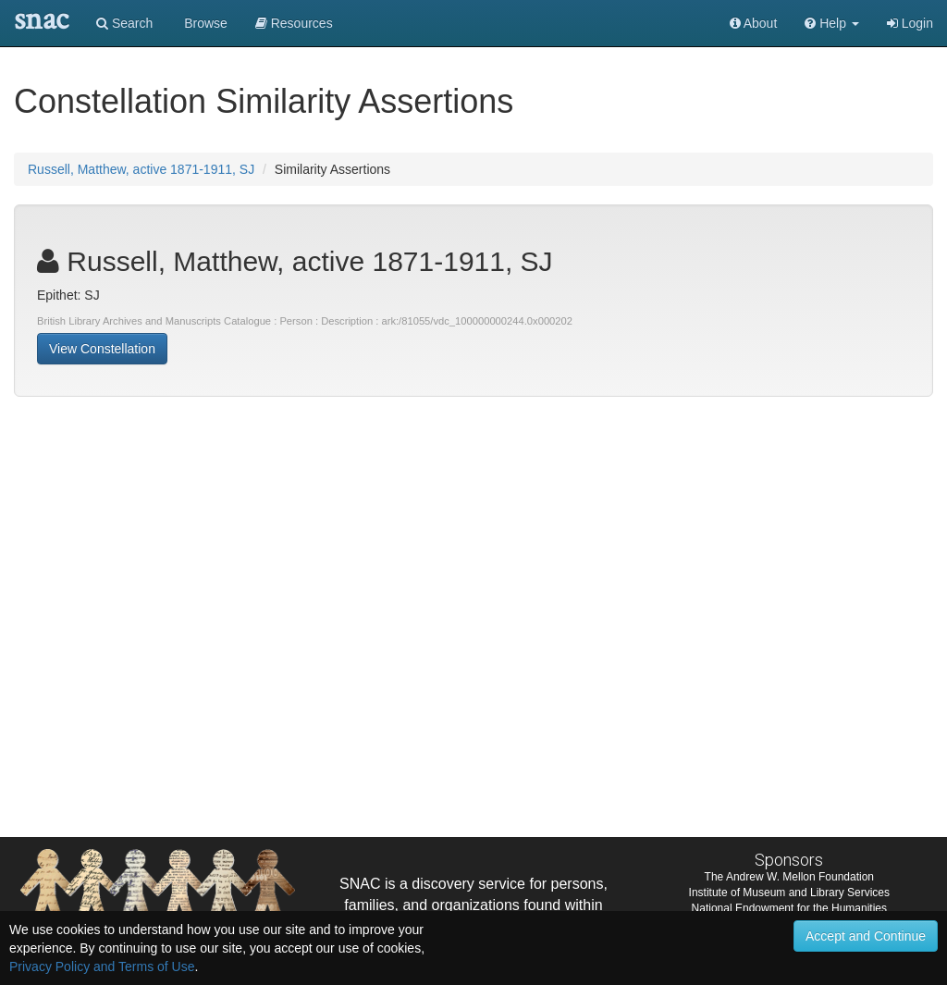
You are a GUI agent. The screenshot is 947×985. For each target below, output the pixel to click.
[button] (832, 23)
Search (124, 23)
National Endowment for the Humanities (789, 908)
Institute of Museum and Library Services (789, 892)
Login (910, 23)
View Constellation (102, 348)
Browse (204, 23)
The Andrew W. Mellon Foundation (789, 876)
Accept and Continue (866, 936)
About (754, 23)
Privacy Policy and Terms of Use (101, 966)
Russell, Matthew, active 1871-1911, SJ (141, 169)
